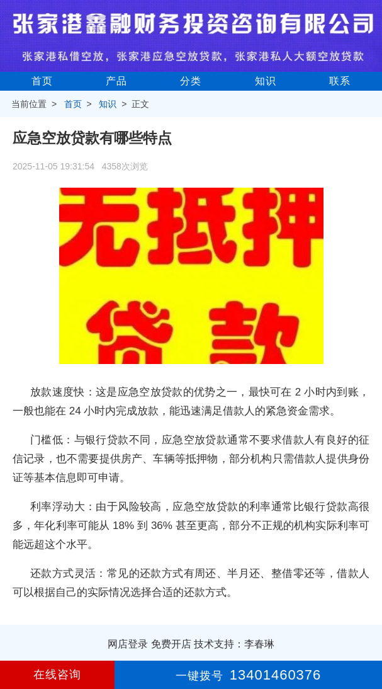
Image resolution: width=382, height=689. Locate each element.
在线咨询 (57, 674)
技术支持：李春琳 (234, 644)
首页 (42, 81)
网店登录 (128, 644)
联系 (340, 81)
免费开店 (171, 644)
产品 (116, 81)
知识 (265, 81)
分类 (190, 81)
